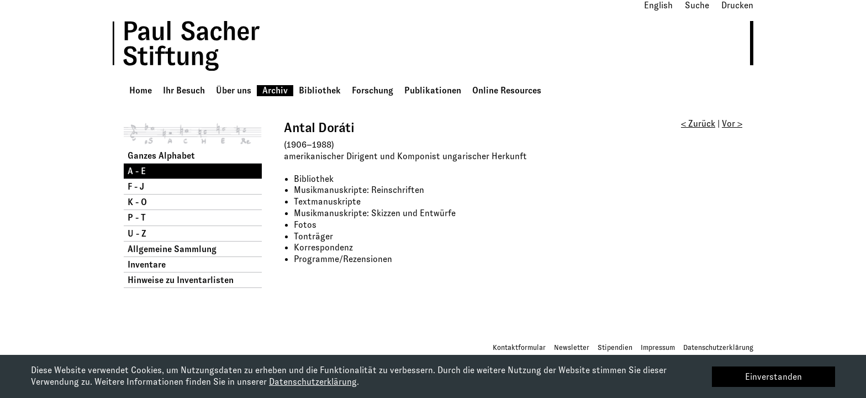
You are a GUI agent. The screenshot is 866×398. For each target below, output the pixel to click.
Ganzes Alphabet (161, 155)
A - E (137, 171)
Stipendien (615, 347)
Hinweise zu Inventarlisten (181, 280)
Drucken (737, 5)
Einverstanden (773, 376)
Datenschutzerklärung (718, 347)
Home (140, 90)
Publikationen (432, 90)
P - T (137, 217)
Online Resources (506, 90)
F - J (136, 186)
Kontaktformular (519, 347)
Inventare (147, 264)
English (658, 5)
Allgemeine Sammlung (172, 249)
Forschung (372, 90)
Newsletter (571, 347)
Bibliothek (320, 90)
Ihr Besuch (184, 90)
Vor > (732, 123)
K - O (137, 202)
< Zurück (698, 123)
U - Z (137, 233)
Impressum (658, 347)
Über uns (233, 90)
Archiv (275, 90)
